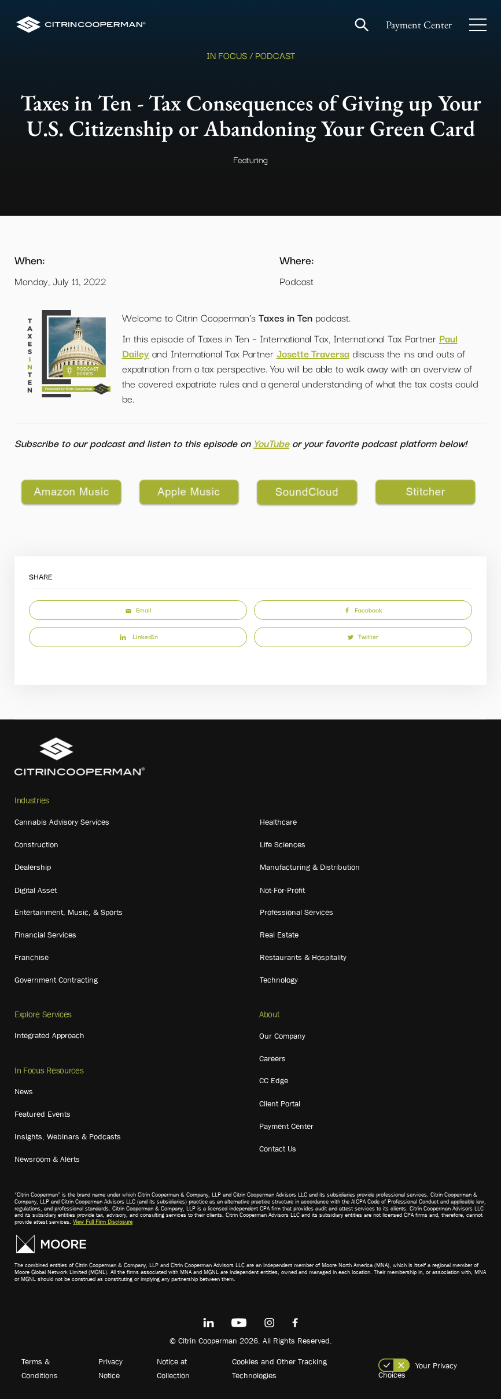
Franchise (31, 957)
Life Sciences (282, 844)
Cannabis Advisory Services (61, 821)
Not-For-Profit (282, 890)
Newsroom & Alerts (47, 1159)
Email (138, 609)
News (23, 1091)
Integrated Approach (49, 1035)
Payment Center (419, 24)
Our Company (282, 1035)
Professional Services (296, 912)
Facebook (363, 609)
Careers (272, 1058)
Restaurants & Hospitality (303, 957)
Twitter (363, 636)
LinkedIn (138, 636)
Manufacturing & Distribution (310, 867)
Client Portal (279, 1103)
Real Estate (279, 934)
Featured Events (42, 1114)
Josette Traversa (313, 353)
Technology (279, 979)
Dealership (32, 867)
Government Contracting (56, 979)
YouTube (271, 443)
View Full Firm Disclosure (102, 1222)
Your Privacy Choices (417, 1370)
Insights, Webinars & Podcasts (67, 1136)
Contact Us (277, 1148)
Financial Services (45, 934)
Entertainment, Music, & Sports (68, 912)
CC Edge (273, 1080)
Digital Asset (35, 890)
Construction (36, 844)
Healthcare (278, 821)
